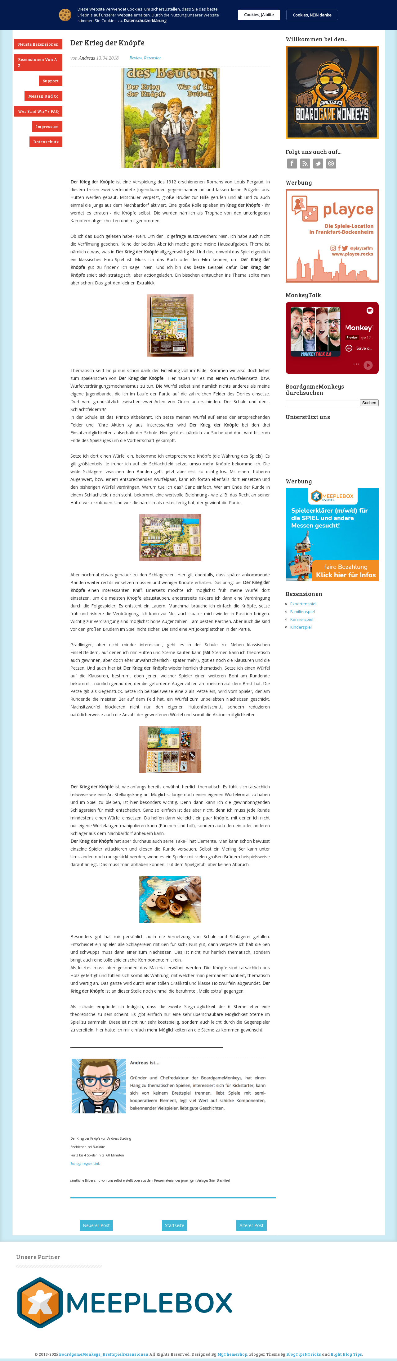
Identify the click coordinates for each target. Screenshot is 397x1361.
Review (136, 58)
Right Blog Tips (346, 1354)
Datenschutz (46, 142)
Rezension (153, 58)
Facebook (292, 163)
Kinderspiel (301, 627)
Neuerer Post (96, 1225)
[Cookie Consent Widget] (198, 15)
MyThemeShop (232, 1354)
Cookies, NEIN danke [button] (312, 15)
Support (51, 81)
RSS (305, 163)
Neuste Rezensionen (38, 44)
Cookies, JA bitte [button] (259, 14)
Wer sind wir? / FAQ (38, 111)
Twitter (318, 163)
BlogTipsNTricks (303, 1354)
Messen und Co (43, 96)
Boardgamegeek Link (85, 1163)
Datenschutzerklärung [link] (145, 20)
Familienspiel (302, 611)
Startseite (174, 1225)
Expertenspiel (303, 604)
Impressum (47, 126)
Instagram (331, 163)
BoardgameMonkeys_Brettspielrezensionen (103, 1354)
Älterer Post (251, 1225)
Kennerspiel (301, 619)
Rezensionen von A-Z (38, 62)
